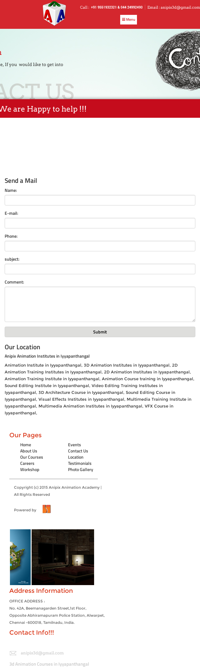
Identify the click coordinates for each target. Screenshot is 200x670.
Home (25, 444)
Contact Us (78, 450)
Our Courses (31, 457)
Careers (27, 463)
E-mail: (11, 213)
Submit (100, 331)
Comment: (14, 282)
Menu (128, 19)
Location (76, 457)
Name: (11, 190)
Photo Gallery (80, 469)
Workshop (29, 469)
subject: (12, 259)
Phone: (11, 236)
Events (74, 444)
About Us (28, 450)
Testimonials (80, 463)
